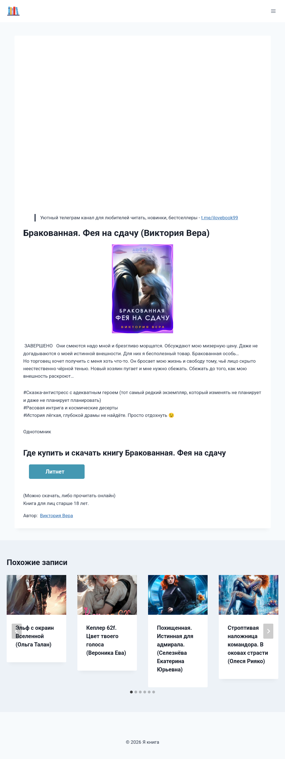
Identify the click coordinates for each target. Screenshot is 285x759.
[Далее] (268, 631)
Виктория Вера (56, 515)
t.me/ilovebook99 (219, 217)
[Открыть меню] (273, 11)
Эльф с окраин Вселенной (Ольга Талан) (35, 636)
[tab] (131, 692)
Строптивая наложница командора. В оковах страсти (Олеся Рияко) (248, 644)
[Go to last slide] (17, 631)
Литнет (55, 471)
